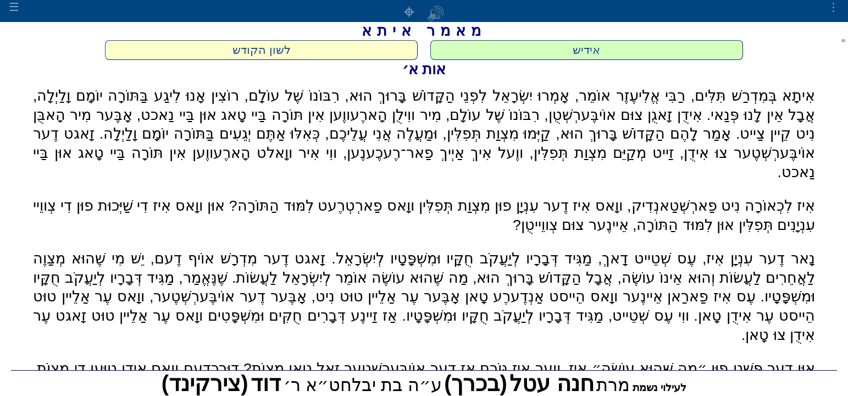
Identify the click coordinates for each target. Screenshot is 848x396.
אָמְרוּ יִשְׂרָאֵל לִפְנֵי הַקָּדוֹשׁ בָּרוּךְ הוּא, (457, 95)
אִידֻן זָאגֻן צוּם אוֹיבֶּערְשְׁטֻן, (623, 115)
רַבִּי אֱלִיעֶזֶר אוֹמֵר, (630, 95)
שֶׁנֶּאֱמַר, (203, 278)
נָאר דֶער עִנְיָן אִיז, (758, 258)
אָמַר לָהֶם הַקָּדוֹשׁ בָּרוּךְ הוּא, (643, 133)
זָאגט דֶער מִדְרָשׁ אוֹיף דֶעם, (238, 258)
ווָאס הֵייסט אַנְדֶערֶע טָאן (541, 296)
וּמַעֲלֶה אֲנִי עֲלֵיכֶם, (381, 133)
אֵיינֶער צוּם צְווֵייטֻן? (571, 225)
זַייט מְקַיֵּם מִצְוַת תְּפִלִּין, (601, 153)
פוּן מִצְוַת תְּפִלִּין (465, 205)
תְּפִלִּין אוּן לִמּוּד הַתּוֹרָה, (703, 225)
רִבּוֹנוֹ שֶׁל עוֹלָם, (291, 95)
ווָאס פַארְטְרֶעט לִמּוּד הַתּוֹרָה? (321, 205)
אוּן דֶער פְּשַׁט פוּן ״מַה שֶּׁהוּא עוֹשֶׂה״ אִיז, (690, 368)
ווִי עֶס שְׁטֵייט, (648, 315)
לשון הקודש (261, 50)
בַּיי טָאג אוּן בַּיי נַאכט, (202, 115)
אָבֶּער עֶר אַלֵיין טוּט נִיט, (386, 296)
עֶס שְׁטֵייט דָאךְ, (647, 258)
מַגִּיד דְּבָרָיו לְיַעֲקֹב (536, 258)
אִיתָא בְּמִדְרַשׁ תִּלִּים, (753, 95)
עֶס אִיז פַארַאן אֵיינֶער (689, 296)
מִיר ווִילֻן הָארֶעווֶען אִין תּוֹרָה (356, 115)
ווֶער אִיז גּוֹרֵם (520, 368)
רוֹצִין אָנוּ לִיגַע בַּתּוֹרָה (173, 95)
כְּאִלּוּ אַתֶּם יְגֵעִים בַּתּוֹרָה (247, 133)
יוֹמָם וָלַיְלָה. (134, 133)
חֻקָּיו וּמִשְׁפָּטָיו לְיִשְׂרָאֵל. (402, 258)
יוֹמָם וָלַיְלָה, (68, 95)
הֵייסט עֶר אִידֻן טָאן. (754, 315)
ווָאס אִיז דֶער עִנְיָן (569, 205)
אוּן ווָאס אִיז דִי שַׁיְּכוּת (161, 205)
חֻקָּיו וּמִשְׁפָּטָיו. (445, 315)
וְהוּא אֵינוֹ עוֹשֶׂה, (666, 278)
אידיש (586, 50)
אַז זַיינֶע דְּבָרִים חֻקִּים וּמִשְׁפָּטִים (302, 315)
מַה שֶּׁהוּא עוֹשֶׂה (420, 278)
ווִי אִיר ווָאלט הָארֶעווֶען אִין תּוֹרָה (234, 153)
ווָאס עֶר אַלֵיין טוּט (89, 296)
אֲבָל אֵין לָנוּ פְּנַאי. (761, 115)
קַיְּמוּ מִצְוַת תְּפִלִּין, (496, 133)
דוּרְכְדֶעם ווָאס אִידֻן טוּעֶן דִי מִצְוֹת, (136, 368)
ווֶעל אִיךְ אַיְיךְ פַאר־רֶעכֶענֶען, (433, 153)
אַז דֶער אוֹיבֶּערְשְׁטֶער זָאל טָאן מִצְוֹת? (359, 368)
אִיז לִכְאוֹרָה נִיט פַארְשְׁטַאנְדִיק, (721, 205)
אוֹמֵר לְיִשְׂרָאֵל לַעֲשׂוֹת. (299, 278)
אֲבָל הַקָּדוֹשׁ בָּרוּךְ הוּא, (543, 278)
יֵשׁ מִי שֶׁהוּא (108, 258)
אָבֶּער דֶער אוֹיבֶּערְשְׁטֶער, (228, 296)
